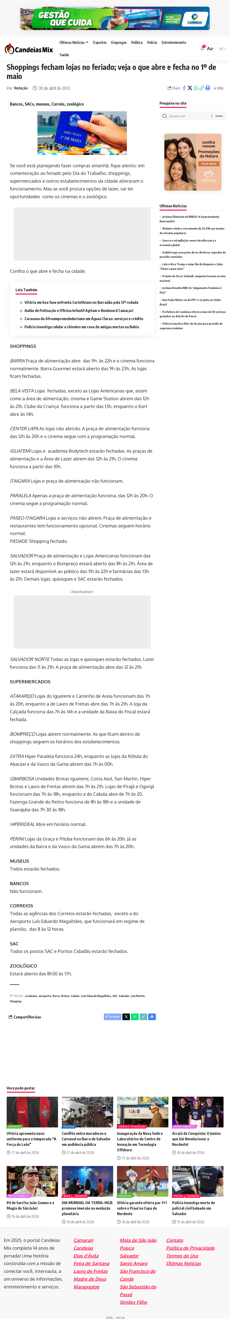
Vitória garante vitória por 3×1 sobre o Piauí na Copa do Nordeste (142, 1203)
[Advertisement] (82, 227)
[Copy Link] (202, 82)
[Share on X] (190, 82)
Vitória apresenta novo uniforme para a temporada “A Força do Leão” (31, 1133)
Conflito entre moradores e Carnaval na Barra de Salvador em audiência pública (86, 1133)
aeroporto (44, 989)
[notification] (202, 42)
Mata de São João (138, 1235)
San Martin (138, 989)
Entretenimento (184, 1121)
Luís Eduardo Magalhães (96, 989)
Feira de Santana (91, 1258)
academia (31, 989)
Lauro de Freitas (90, 1266)
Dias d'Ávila (85, 1250)
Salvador (124, 989)
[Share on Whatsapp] (196, 82)
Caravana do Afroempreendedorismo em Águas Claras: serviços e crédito (84, 312)
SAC (114, 989)
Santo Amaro (133, 1258)
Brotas (65, 989)
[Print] (207, 82)
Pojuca (127, 1243)
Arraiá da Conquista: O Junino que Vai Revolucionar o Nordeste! (196, 1133)
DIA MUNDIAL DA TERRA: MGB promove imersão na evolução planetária (87, 1203)
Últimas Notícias (183, 1258)
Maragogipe (86, 1281)
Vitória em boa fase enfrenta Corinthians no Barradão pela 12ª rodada (81, 296)
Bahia (67, 1190)
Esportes (15, 1121)
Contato (174, 1235)
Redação (21, 81)
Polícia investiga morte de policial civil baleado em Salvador (193, 1203)
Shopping (15, 995)
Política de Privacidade (190, 1243)
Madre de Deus (89, 1273)
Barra (56, 989)
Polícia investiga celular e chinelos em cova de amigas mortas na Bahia (82, 320)
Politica (69, 1121)
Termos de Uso (182, 1250)
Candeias (83, 1243)
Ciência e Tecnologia (132, 1121)
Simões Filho (133, 1297)
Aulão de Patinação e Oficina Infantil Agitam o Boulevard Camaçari (79, 304)
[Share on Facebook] (184, 82)
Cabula (75, 989)
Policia (178, 1190)
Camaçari (83, 1235)
